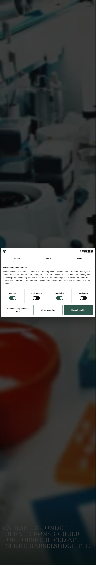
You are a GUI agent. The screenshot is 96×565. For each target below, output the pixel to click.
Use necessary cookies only (17, 310)
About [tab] (79, 259)
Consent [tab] (16, 259)
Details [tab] (48, 259)
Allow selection (48, 310)
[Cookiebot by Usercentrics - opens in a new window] (82, 251)
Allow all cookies (78, 310)
